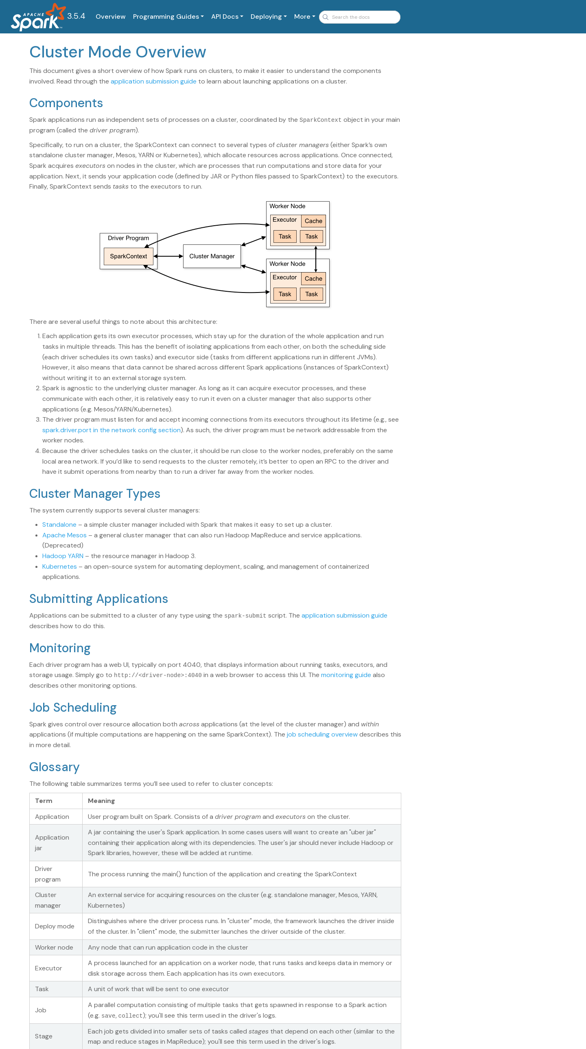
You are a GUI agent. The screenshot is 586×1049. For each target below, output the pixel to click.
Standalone (59, 524)
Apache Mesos (64, 534)
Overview (111, 16)
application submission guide (154, 81)
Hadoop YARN (62, 556)
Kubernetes (59, 566)
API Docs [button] (224, 16)
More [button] (302, 16)
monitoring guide (346, 674)
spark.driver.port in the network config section (111, 429)
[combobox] (359, 17)
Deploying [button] (266, 16)
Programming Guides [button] (166, 16)
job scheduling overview (322, 734)
